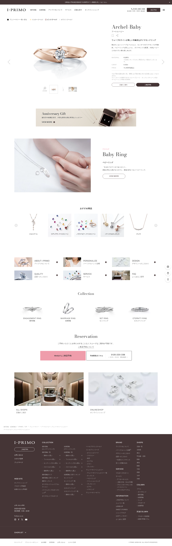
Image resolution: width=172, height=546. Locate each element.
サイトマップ (18, 542)
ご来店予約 (148, 85)
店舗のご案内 (123, 85)
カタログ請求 (72, 542)
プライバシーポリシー (31, 542)
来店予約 (153, 10)
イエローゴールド (36, 19)
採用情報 (51, 542)
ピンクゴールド (51, 19)
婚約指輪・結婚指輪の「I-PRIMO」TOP (15, 426)
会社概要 (43, 542)
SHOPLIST (20, 532)
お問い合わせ (61, 542)
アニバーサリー (34, 426)
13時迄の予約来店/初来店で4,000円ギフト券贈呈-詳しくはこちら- (86, 2)
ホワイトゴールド (65, 19)
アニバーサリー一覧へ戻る (17, 19)
